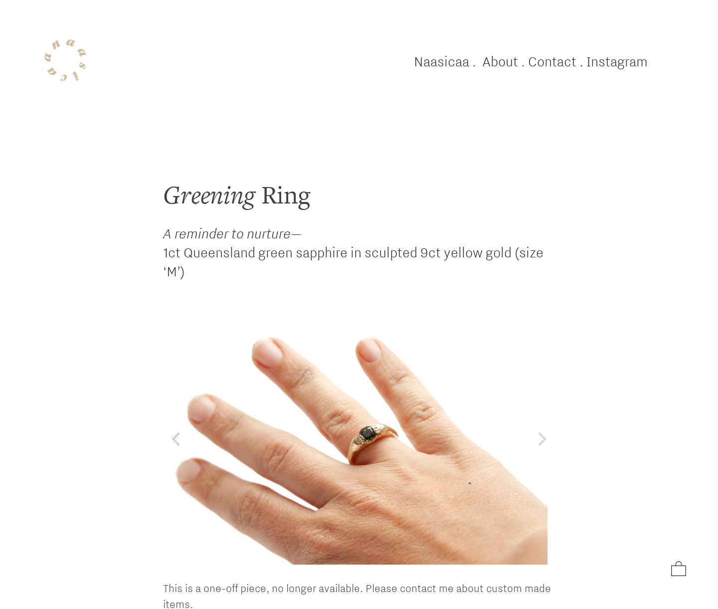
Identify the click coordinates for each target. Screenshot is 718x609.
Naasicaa (441, 61)
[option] (359, 439)
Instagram (617, 61)
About (500, 61)
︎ (679, 569)
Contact (552, 61)
